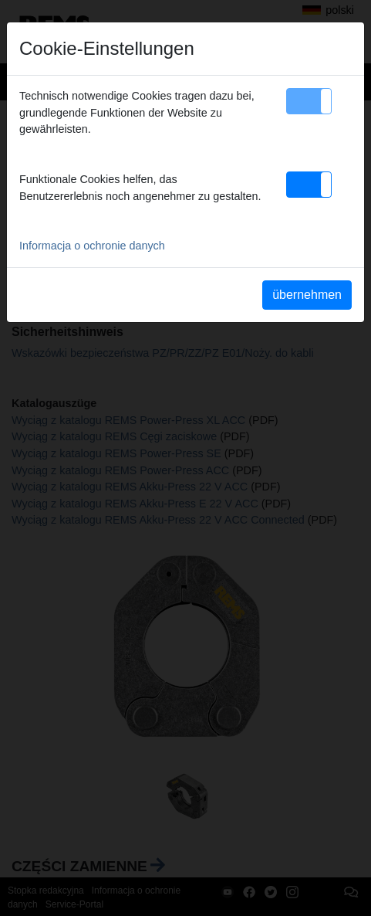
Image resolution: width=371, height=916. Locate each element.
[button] (309, 101)
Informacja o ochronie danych (92, 245)
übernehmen (307, 294)
